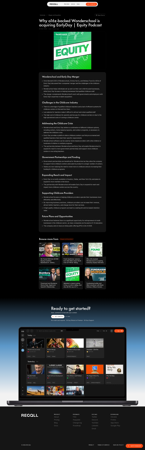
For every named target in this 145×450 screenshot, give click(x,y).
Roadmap (77, 425)
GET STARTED (57, 316)
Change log (77, 423)
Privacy (91, 445)
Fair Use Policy (118, 445)
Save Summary (134, 446)
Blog (56, 423)
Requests (76, 420)
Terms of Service (103, 445)
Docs (73, 4)
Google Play (115, 425)
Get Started (91, 4)
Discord (95, 420)
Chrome (114, 417)
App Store (115, 423)
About (56, 417)
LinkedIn (95, 425)
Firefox (113, 420)
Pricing (66, 4)
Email (94, 428)
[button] (42, 15)
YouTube (95, 423)
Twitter (94, 417)
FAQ (78, 4)
